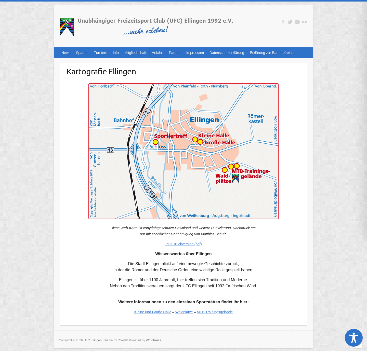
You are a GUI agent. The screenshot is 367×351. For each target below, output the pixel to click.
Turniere (100, 53)
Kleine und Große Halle (153, 312)
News (65, 53)
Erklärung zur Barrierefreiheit (272, 53)
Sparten (82, 53)
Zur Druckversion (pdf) (183, 244)
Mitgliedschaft (135, 53)
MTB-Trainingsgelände (215, 312)
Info (116, 53)
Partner (175, 53)
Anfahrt (157, 53)
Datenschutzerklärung (226, 53)
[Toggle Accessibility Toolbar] (353, 337)
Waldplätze (184, 312)
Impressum (195, 53)
